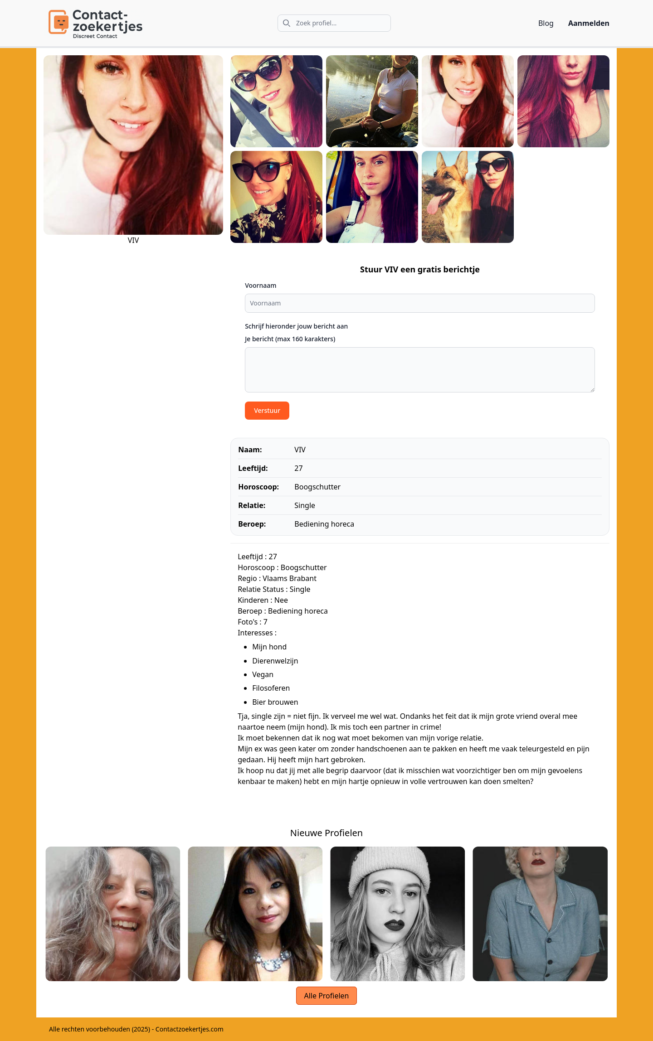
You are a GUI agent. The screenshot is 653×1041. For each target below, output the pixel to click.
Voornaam (260, 285)
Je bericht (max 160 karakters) (290, 338)
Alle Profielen (326, 996)
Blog (546, 23)
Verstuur (267, 410)
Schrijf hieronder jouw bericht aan (296, 326)
